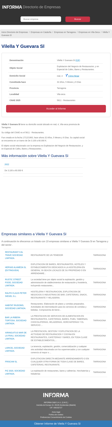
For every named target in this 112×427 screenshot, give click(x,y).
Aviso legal (56, 412)
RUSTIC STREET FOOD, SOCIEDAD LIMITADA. (14, 282)
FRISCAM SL (11, 361)
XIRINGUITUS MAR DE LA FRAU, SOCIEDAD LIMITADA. (16, 335)
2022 (7, 164)
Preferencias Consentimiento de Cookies (56, 417)
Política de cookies (56, 415)
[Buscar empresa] (41, 19)
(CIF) (77, 60)
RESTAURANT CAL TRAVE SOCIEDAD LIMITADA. (14, 255)
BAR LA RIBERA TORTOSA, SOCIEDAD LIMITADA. (15, 320)
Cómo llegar (72, 76)
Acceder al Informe (56, 108)
